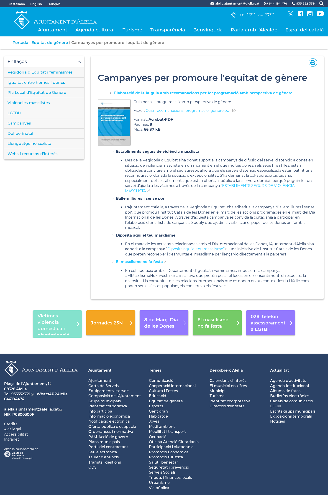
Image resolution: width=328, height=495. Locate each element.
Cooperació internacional (172, 386)
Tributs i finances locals (170, 477)
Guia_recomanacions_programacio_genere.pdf (188, 110)
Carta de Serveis (103, 386)
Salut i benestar (163, 462)
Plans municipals (104, 442)
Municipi (217, 391)
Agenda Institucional (289, 386)
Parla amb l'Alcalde (254, 30)
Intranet (11, 439)
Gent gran (158, 411)
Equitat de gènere (49, 42)
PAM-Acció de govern (108, 437)
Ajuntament (52, 30)
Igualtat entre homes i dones (36, 82)
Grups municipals (104, 401)
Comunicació (161, 380)
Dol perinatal (20, 133)
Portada (20, 42)
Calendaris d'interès (228, 380)
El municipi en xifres (228, 386)
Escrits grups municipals (292, 411)
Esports (156, 406)
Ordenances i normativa (110, 431)
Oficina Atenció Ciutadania (174, 442)
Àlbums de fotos (285, 391)
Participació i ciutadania (171, 447)
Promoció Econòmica (169, 452)
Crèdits (10, 424)
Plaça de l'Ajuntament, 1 (26, 384)
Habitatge (158, 416)
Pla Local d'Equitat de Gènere (37, 92)
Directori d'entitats (227, 406)
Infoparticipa (100, 411)
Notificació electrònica (109, 421)
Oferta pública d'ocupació (112, 426)
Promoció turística (166, 457)
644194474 (14, 399)
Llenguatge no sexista (29, 143)
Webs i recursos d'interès (33, 153)
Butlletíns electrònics (289, 396)
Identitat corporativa (107, 406)
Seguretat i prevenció (169, 467)
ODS (92, 467)
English (36, 4)
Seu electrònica (102, 452)
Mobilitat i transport (167, 431)
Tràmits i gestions (104, 462)
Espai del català (304, 30)
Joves (154, 421)
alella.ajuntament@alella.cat (31, 409)
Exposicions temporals (291, 416)
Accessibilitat (16, 434)
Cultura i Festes (163, 391)
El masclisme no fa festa (139, 262)
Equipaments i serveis (108, 391)
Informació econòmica (109, 416)
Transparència (167, 30)
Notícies (277, 421)
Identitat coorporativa (230, 401)
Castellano (17, 4)
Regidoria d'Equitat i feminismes (40, 72)
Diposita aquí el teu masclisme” (196, 249)
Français (53, 4)
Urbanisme (159, 482)
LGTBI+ (14, 113)
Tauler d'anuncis (103, 457)
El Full (275, 406)
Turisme (132, 30)
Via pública (159, 488)
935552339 (20, 394)
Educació (157, 396)
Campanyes (19, 123)
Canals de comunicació (291, 401)
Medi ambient (162, 426)
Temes (155, 370)
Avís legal (12, 429)
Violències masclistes (29, 102)
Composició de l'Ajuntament (114, 396)
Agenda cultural (95, 30)
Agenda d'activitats (288, 380)
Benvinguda (208, 30)
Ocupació (158, 437)
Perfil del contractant (108, 447)
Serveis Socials (162, 472)
